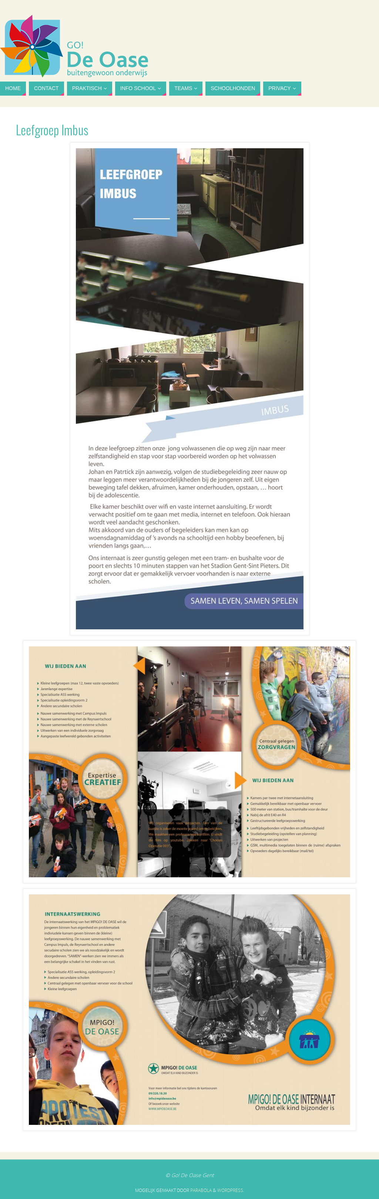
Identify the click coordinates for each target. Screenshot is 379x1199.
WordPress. (230, 1190)
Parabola (201, 1190)
